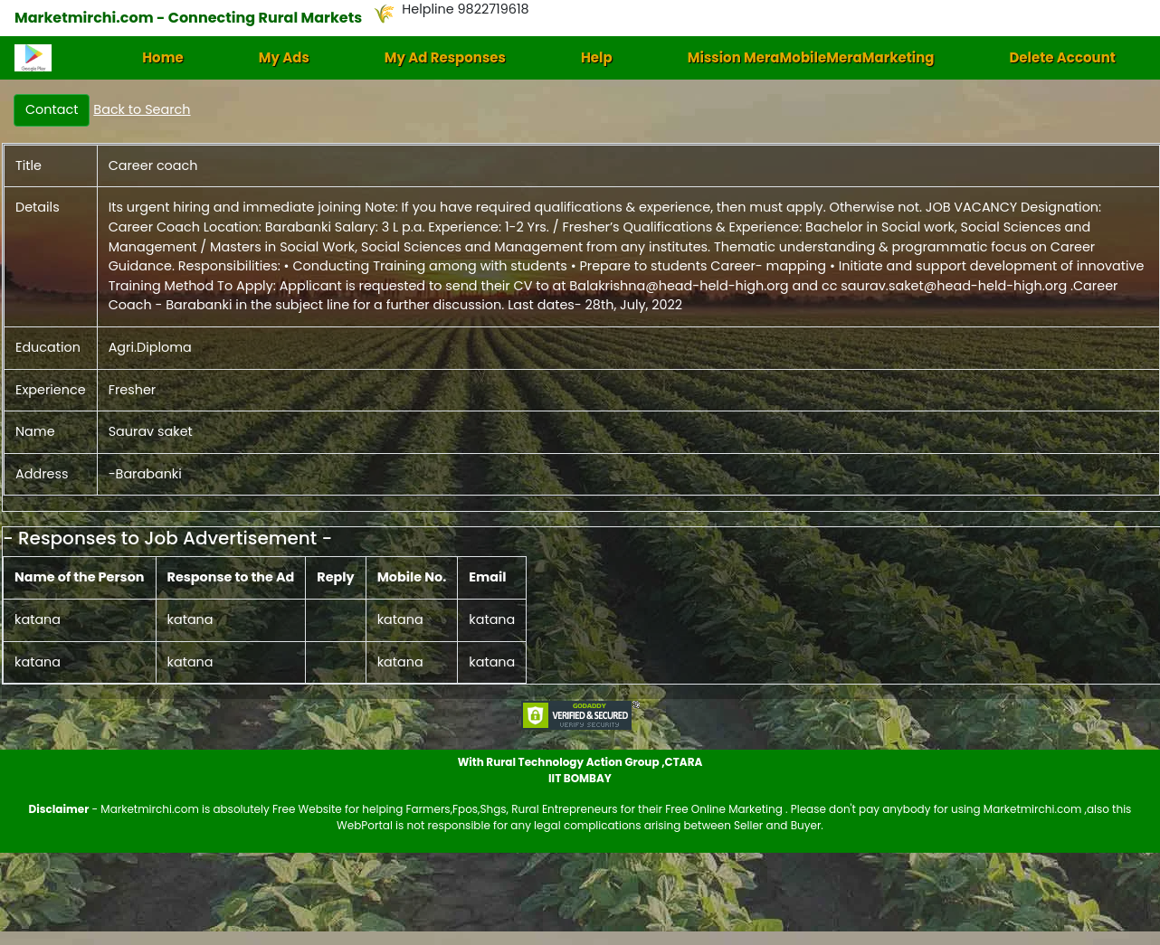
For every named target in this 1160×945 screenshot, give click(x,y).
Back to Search (141, 109)
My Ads (284, 57)
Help (597, 57)
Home (163, 57)
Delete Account (1062, 57)
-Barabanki (145, 474)
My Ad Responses (445, 57)
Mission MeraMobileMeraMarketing (811, 57)
